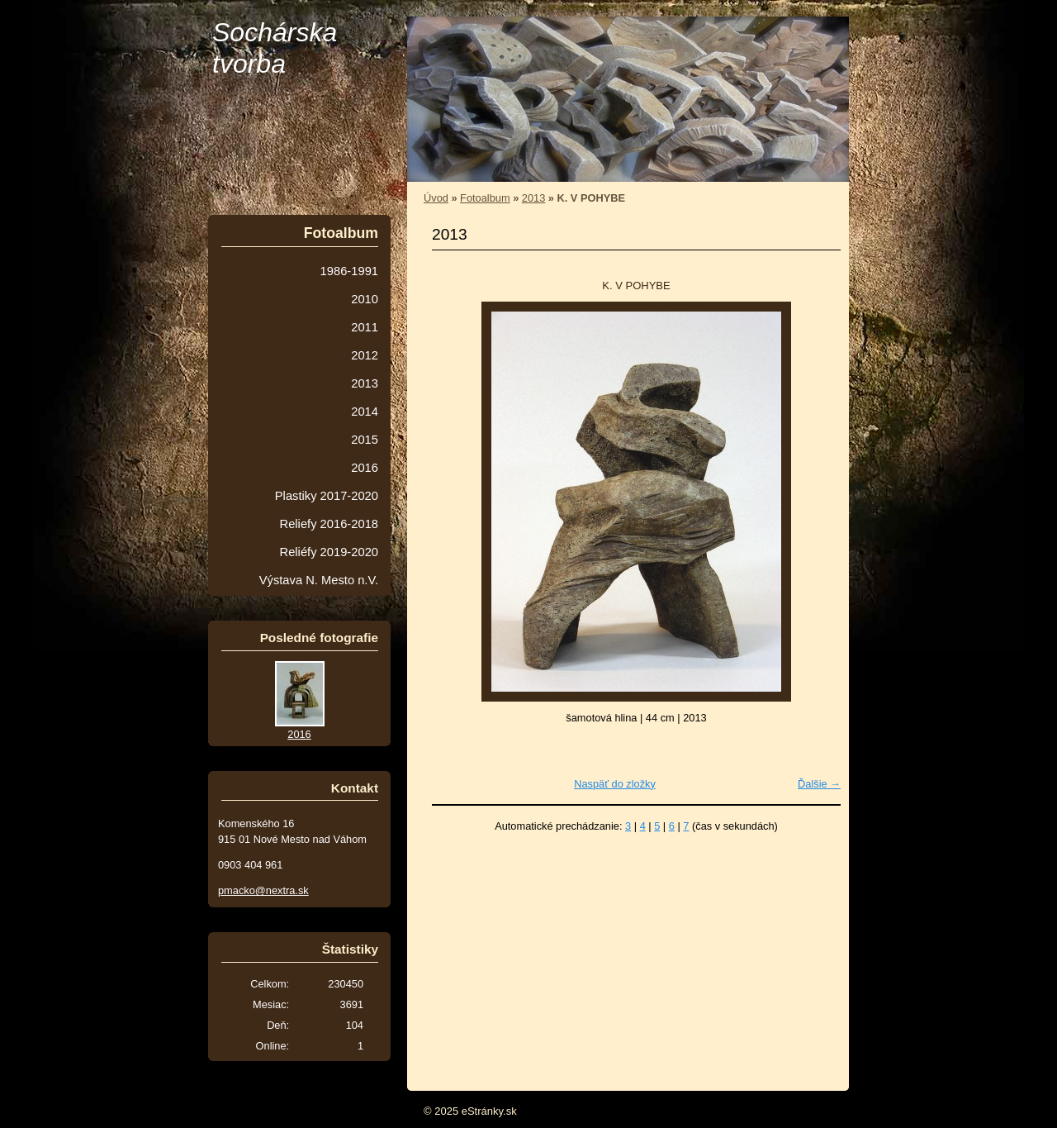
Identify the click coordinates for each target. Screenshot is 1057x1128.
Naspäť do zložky (615, 784)
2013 (533, 198)
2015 (364, 439)
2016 (364, 467)
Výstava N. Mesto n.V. (318, 580)
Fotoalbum (485, 198)
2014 (364, 411)
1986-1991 (349, 271)
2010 (364, 299)
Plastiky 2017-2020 (326, 495)
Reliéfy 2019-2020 (329, 552)
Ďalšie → (819, 784)
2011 (364, 327)
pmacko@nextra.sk (263, 890)
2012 (364, 355)
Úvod (436, 198)
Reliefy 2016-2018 (329, 524)
